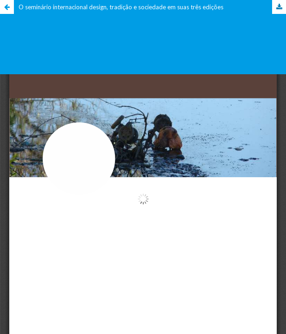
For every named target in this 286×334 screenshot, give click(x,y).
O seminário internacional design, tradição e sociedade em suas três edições (121, 7)
